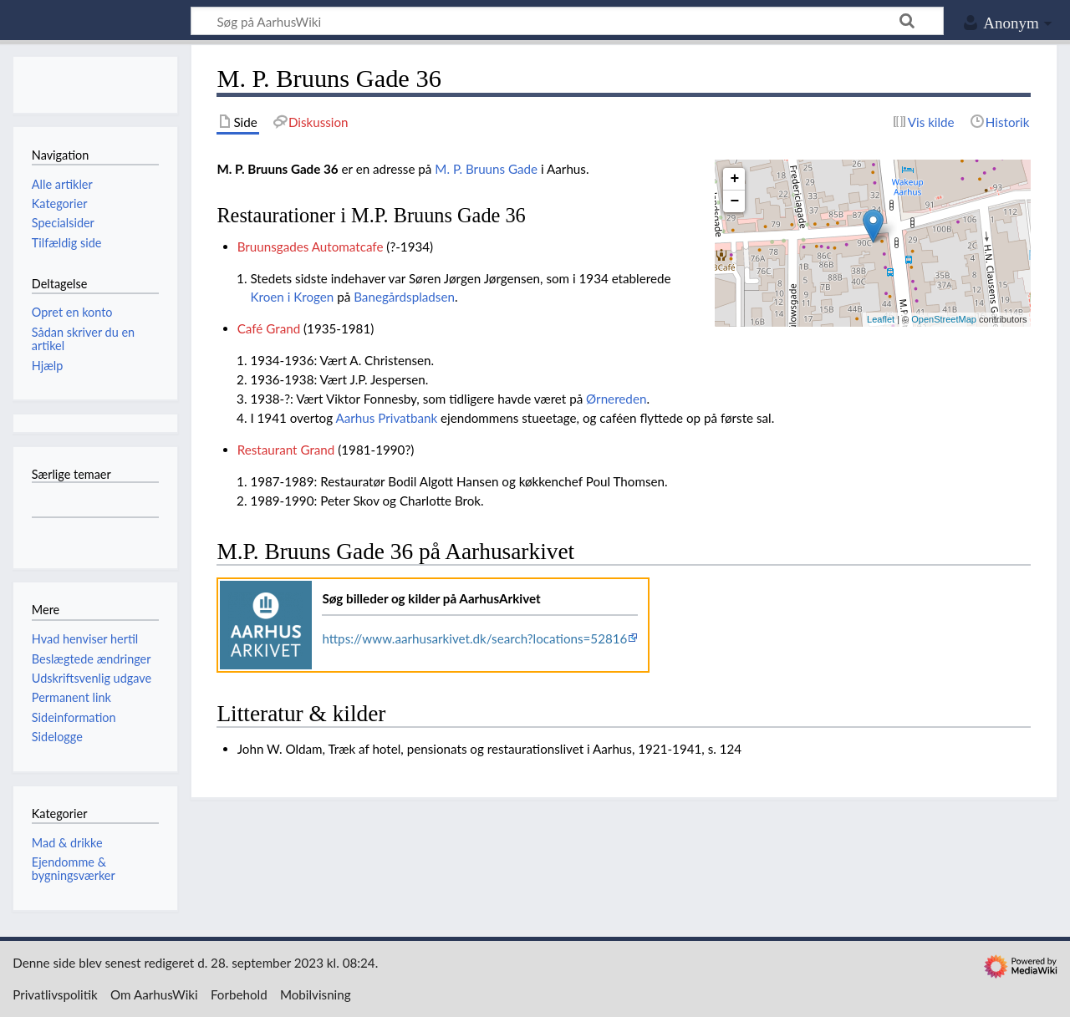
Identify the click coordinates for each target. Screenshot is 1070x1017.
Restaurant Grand (286, 449)
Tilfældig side (67, 243)
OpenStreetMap (943, 319)
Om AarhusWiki (154, 994)
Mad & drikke (67, 843)
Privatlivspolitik (55, 994)
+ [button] (735, 179)
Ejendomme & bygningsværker (73, 868)
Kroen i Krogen (292, 296)
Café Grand (268, 328)
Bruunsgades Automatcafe (310, 246)
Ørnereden (616, 398)
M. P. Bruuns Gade (486, 168)
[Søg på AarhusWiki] (567, 21)
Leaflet (880, 319)
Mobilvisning (315, 994)
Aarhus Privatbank (386, 417)
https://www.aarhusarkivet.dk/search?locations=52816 (474, 638)
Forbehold (239, 994)
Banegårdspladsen (404, 296)
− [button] (735, 201)
